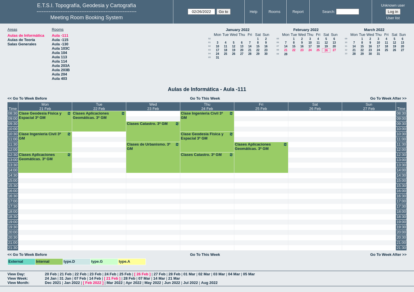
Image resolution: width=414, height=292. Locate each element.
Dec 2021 (53, 283)
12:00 (13, 149)
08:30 (13, 113)
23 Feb (95, 274)
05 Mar (249, 274)
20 (241, 50)
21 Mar (174, 278)
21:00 (13, 242)
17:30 (13, 206)
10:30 (13, 134)
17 (217, 50)
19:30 (13, 227)
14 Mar (159, 278)
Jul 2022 (190, 283)
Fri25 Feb (261, 106)
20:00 (13, 232)
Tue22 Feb (99, 106)
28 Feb (174, 274)
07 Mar (144, 278)
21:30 (13, 247)
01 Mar (189, 274)
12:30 (13, 154)
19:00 (13, 222)
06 (278, 42)
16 (265, 46)
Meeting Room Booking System (86, 17)
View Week (17, 278)
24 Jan (50, 278)
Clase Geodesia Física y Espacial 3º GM (45, 115)
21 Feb (66, 274)
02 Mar (204, 274)
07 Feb (80, 278)
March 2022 (374, 30)
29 (257, 53)
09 (278, 54)
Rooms (274, 11)
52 (209, 38)
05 (209, 57)
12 (233, 46)
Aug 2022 (209, 283)
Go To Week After (385, 98)
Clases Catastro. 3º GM (153, 123)
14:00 (13, 170)
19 (233, 50)
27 (241, 53)
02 (209, 46)
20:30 (13, 237)
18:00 (13, 211)
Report (298, 11)
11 (225, 46)
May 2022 (153, 283)
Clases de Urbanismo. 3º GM (153, 146)
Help (253, 11)
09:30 (13, 123)
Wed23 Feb (153, 106)
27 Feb (159, 274)
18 (225, 50)
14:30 (13, 175)
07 (278, 46)
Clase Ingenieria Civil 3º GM (207, 115)
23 (265, 50)
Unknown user (393, 5)
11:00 (13, 139)
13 (241, 46)
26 (233, 53)
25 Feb (125, 274)
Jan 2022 (72, 283)
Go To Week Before (30, 98)
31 (217, 57)
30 (265, 53)
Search (328, 11)
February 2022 (306, 30)
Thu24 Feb (207, 106)
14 (249, 46)
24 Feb (110, 274)
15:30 (13, 185)
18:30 (13, 216)
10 (217, 46)
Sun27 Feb (369, 106)
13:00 (13, 160)
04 (209, 53)
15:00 (13, 180)
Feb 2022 (93, 283)
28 (249, 53)
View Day (15, 274)
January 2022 (238, 30)
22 (257, 50)
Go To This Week (205, 98)
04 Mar (234, 274)
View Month (17, 283)
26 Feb (142, 274)
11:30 (13, 144)
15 (257, 46)
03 (209, 50)
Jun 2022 (172, 283)
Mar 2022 (115, 283)
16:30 (13, 196)
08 (278, 50)
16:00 (13, 191)
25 (225, 53)
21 (249, 50)
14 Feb (95, 278)
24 (217, 53)
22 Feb (81, 274)
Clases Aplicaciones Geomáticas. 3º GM (99, 115)
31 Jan (65, 278)
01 (209, 42)
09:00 (13, 118)
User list (393, 18)
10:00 (13, 129)
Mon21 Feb (45, 106)
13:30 (13, 165)
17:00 (13, 201)
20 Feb (51, 274)
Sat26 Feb (315, 106)
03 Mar (219, 274)
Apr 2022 (133, 283)
